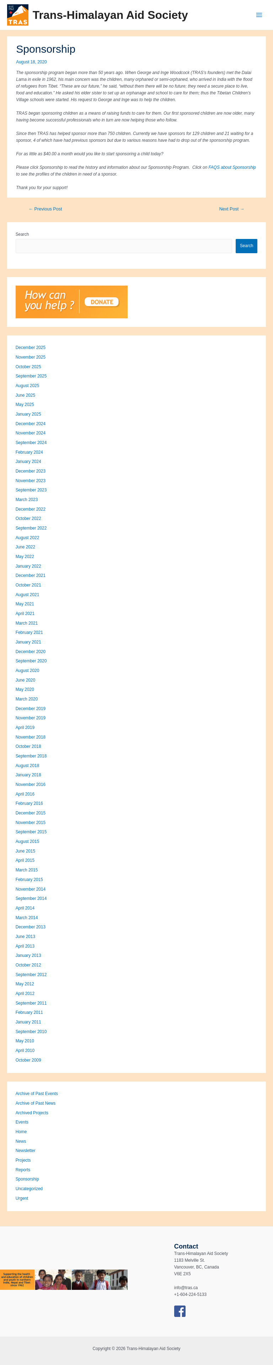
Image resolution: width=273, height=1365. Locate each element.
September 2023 (31, 490)
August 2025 (27, 385)
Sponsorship (27, 1179)
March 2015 (27, 870)
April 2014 (25, 908)
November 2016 (31, 784)
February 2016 (29, 803)
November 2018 (31, 737)
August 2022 (27, 537)
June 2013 (25, 936)
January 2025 (28, 414)
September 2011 (31, 1003)
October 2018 (28, 746)
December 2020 (31, 651)
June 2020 (25, 680)
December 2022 (31, 509)
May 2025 (25, 404)
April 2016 (25, 794)
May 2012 (25, 983)
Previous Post (45, 209)
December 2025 (31, 347)
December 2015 (31, 813)
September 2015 (31, 831)
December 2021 (31, 575)
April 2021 (25, 613)
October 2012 (28, 965)
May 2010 (25, 1040)
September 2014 (31, 898)
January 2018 (28, 774)
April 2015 (25, 860)
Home (21, 1131)
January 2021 (28, 642)
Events (22, 1122)
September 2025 (31, 376)
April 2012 (25, 993)
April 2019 (25, 727)
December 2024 (31, 423)
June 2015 (25, 851)
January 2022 (28, 566)
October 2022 (28, 518)
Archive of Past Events (37, 1093)
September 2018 (31, 756)
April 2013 (25, 946)
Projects (23, 1160)
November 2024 (31, 433)
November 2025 (31, 357)
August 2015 (27, 841)
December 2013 (31, 926)
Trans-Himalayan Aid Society (110, 15)
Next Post (232, 209)
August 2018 (27, 765)
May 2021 (25, 603)
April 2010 (25, 1050)
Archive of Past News (36, 1103)
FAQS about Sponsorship (232, 167)
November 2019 (31, 717)
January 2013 (28, 955)
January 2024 (28, 461)
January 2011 (28, 1022)
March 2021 (27, 623)
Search (22, 234)
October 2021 (28, 585)
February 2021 (29, 632)
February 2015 (29, 879)
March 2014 (27, 917)
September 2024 (31, 442)
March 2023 (27, 499)
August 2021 (27, 594)
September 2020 (31, 660)
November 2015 (31, 822)
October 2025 (28, 366)
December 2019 (31, 708)
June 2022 (25, 547)
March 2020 (27, 699)
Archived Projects (32, 1112)
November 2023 (31, 480)
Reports (23, 1169)
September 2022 (31, 528)
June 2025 (25, 395)
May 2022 (25, 556)
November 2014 (31, 889)
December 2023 (31, 471)
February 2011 (29, 1012)
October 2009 (28, 1060)
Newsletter (26, 1150)
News (21, 1141)
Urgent (22, 1198)
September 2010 (31, 1031)
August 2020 (27, 670)
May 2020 (25, 689)
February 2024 (29, 452)
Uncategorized (29, 1188)
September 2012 (31, 974)
